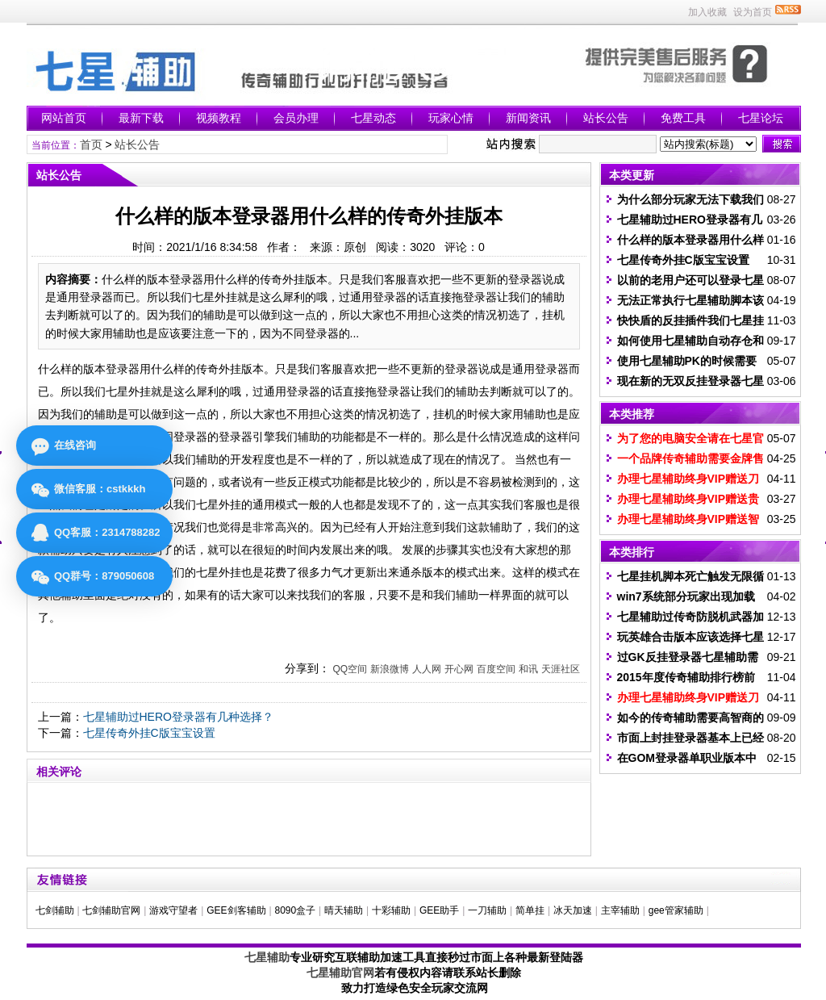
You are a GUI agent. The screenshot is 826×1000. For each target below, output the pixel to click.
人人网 (426, 669)
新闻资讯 (528, 117)
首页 (91, 144)
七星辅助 (267, 957)
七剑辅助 (54, 910)
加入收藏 (707, 12)
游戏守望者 (173, 910)
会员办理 (296, 117)
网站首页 (63, 117)
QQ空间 (349, 669)
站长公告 (605, 117)
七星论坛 (760, 117)
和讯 (528, 669)
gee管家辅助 (676, 910)
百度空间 (496, 669)
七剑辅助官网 (111, 910)
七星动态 (373, 117)
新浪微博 (389, 669)
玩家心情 (450, 117)
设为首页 (752, 12)
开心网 (458, 669)
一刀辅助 (487, 910)
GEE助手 (439, 910)
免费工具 (683, 117)
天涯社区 (560, 669)
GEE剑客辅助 (235, 910)
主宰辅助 (620, 910)
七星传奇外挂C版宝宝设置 (149, 732)
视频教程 (218, 117)
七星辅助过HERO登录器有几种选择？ (178, 716)
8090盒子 (294, 910)
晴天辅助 (343, 910)
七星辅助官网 (340, 972)
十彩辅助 (391, 910)
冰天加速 (572, 910)
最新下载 (141, 117)
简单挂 (529, 910)
